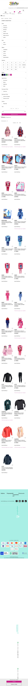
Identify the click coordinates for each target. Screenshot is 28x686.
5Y (11, 62)
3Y (3, 62)
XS (19, 67)
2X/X (16, 69)
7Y (19, 62)
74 (3, 67)
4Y (7, 62)
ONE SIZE (24, 64)
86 (11, 67)
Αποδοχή (14, 681)
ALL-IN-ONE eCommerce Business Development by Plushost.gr (14, 557)
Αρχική (2, 18)
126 (20, 122)
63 (17, 122)
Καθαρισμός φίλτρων (10, 114)
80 (7, 67)
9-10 (20, 64)
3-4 (3, 64)
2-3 (7, 64)
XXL (11, 69)
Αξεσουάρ (6, 18)
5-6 (11, 64)
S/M (7, 69)
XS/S (24, 67)
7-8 (15, 64)
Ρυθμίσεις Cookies (14, 684)
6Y (15, 62)
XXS (15, 67)
